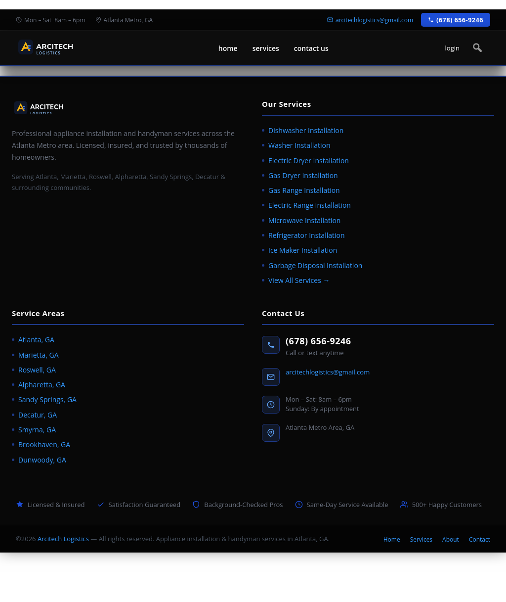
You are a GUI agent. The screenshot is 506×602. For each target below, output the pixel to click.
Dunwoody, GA (42, 459)
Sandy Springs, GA (47, 399)
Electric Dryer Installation (308, 160)
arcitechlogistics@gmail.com (328, 372)
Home (391, 539)
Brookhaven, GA (44, 444)
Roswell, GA (37, 369)
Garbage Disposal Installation (315, 265)
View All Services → (299, 280)
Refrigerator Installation (306, 235)
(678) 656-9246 (318, 341)
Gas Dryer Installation (303, 175)
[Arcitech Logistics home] (63, 48)
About (450, 539)
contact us (311, 48)
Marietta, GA (38, 355)
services (266, 48)
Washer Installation (299, 145)
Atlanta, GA (36, 339)
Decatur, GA (37, 414)
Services (421, 539)
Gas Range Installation (304, 190)
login (452, 48)
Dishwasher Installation (305, 130)
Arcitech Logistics (63, 538)
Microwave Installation (304, 220)
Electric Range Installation (309, 205)
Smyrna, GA (37, 429)
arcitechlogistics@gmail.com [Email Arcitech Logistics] (370, 20)
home (228, 48)
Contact (479, 539)
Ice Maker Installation (302, 250)
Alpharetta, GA (41, 384)
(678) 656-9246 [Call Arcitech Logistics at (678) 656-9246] (455, 19)
